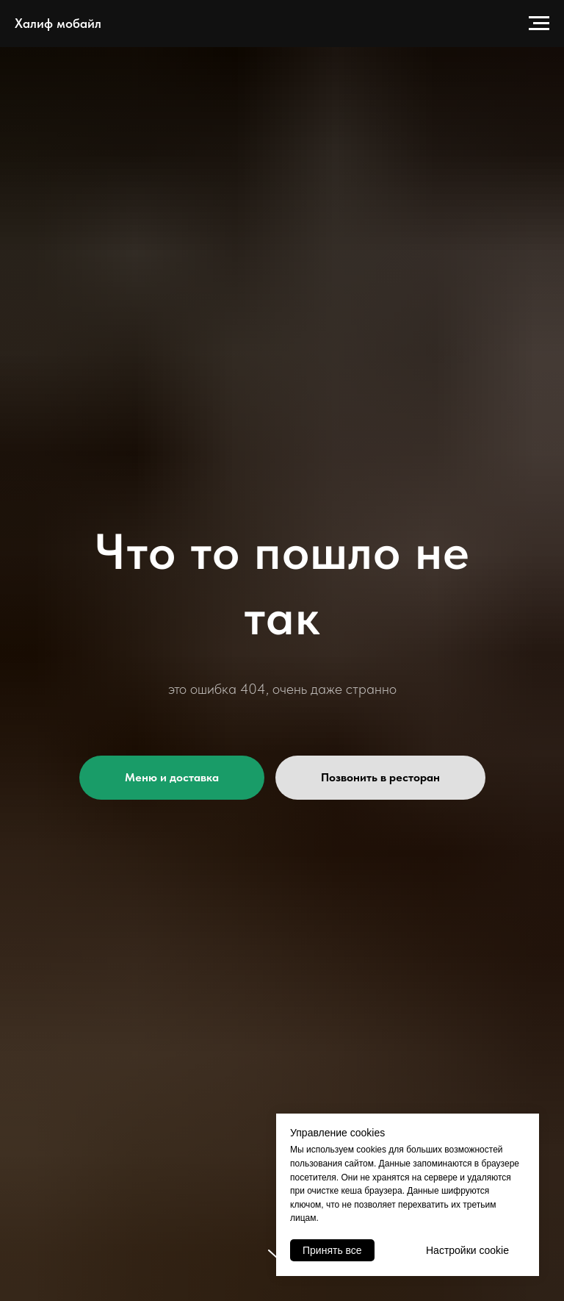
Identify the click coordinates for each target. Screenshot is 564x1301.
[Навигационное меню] (539, 23)
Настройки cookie (467, 1250)
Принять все (332, 1250)
